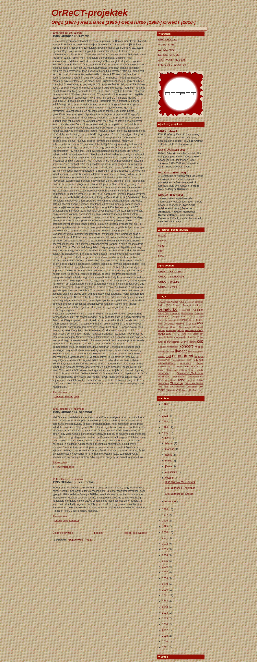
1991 (165, 410)
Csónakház (175, 313)
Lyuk (190, 352)
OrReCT (163, 130)
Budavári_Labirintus (193, 305)
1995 (165, 433)
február (169, 443)
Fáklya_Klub (190, 324)
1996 (165, 509)
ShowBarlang (164, 367)
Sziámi (173, 380)
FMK (56, 467)
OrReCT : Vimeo (167, 286)
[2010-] (173, 130)
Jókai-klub (163, 337)
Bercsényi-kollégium (194, 302)
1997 (165, 514)
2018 (165, 635)
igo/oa (165, 194)
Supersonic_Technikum (190, 373)
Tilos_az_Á (176, 383)
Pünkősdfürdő (178, 360)
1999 (165, 526)
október (169, 477)
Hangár (180, 330)
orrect (188, 355)
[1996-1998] (179, 172)
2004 (165, 555)
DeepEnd (163, 316)
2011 (165, 595)
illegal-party (164, 333)
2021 (165, 647)
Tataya (200, 380)
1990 (165, 404)
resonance (185, 363)
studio (200, 370)
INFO (176, 333)
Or (159, 194)
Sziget (181, 379)
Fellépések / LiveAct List (172, 65)
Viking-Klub (171, 390)
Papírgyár (198, 356)
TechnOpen (163, 383)
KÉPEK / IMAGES (168, 54)
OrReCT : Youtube (168, 281)
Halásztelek (171, 330)
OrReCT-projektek (90, 13)
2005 (165, 560)
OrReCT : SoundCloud (171, 276)
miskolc (161, 356)
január (169, 437)
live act (162, 235)
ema (162, 149)
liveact (181, 351)
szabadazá (178, 376)
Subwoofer (163, 373)
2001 (165, 537)
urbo (169, 149)
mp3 (168, 356)
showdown (177, 367)
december (171, 501)
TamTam (191, 380)
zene (161, 255)
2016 (165, 624)
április (169, 454)
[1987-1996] (176, 194)
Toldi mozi (163, 387)
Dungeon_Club (178, 317)
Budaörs (176, 305)
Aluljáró (174, 301)
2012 (165, 601)
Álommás (165, 302)
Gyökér (161, 330)
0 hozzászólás (60, 392)
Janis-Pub (186, 334)
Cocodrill (186, 310)
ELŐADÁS (181, 320)
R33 (188, 360)
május (169, 460)
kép (160, 250)
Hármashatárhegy (194, 330)
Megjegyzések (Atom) (80, 539)
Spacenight (172, 370)
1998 (165, 520)
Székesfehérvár (195, 376)
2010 (165, 589)
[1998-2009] (179, 149)
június (169, 466)
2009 (165, 583)
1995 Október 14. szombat (72, 412)
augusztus (171, 472)
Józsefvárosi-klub (178, 337)
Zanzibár (197, 390)
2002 (165, 543)
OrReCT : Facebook (169, 271)
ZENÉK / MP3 (166, 49)
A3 (159, 302)
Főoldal (98, 532)
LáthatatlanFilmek (166, 352)
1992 (165, 415)
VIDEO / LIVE (166, 44)
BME (160, 305)
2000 (165, 532)
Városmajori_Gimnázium (186, 387)
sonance (166, 172)
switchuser (163, 376)
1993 (165, 421)
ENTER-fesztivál (176, 323)
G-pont (173, 327)
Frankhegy (163, 327)
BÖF (168, 305)
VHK (201, 386)
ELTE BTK (191, 320)
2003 (165, 549)
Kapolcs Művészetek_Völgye (173, 341)
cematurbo (168, 309)
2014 (165, 612)
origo (76, 396)
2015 (165, 618)
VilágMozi (74, 520)
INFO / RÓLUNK (167, 39)
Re (160, 172)
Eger (201, 317)
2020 (165, 641)
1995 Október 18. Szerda (71, 36)
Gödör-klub (198, 327)
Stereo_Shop (187, 370)
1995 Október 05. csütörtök (73, 482)
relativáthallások (166, 363)
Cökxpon (198, 309)
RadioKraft (198, 360)
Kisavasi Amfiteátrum (168, 347)
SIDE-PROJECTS (194, 366)
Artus (181, 301)
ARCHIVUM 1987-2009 (171, 59)
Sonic (160, 370)
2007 (165, 572)
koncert (69, 396)
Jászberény (198, 334)
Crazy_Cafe (163, 313)
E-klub (192, 317)
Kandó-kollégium (195, 337)
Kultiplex (199, 346)
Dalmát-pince (187, 313)
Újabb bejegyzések (63, 532)
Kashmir (192, 342)
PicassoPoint (164, 360)
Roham (200, 363)
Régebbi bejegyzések (135, 532)
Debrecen (59, 396)
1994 (165, 427)
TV (171, 386)
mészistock (198, 352)
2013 (165, 607)
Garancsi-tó (185, 327)
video (161, 245)
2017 (165, 630)
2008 (165, 578)
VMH (190, 390)
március (170, 448)
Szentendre (163, 380)
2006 (165, 566)
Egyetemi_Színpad (166, 320)
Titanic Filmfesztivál (194, 383)
